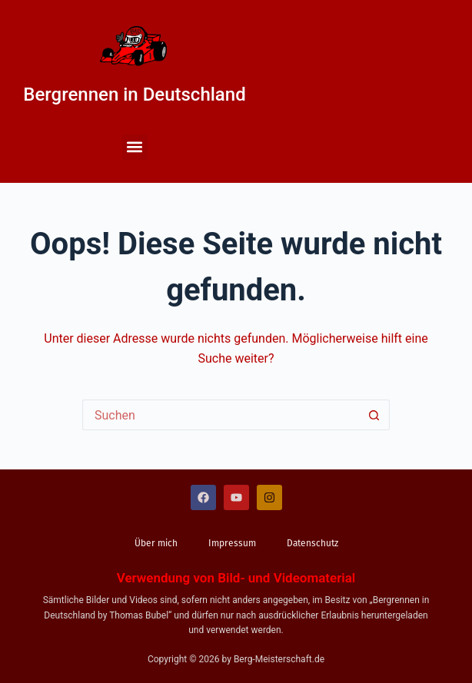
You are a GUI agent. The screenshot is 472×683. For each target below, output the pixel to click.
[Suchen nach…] (220, 415)
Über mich (156, 543)
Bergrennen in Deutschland (134, 94)
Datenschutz (312, 543)
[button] (135, 147)
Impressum (232, 543)
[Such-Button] (374, 415)
